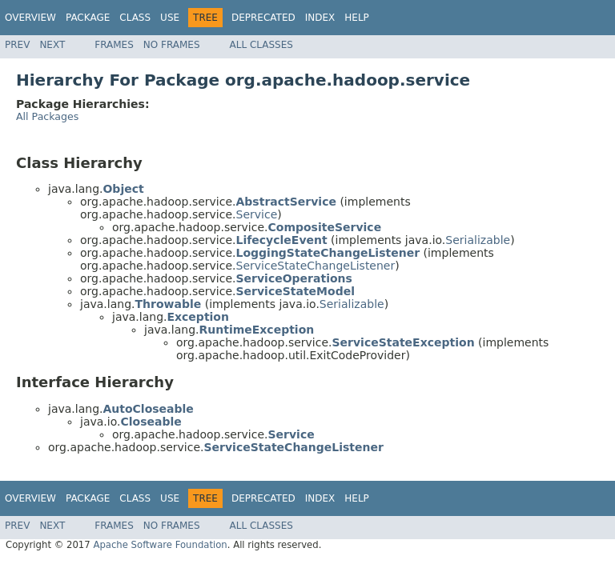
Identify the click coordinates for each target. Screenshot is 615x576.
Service (257, 214)
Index (320, 17)
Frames (114, 44)
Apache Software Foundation (160, 544)
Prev (17, 44)
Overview (30, 17)
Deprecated (263, 17)
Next (52, 44)
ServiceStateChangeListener (316, 265)
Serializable (477, 240)
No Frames (171, 44)
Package (88, 17)
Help (356, 17)
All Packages (47, 116)
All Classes (261, 44)
